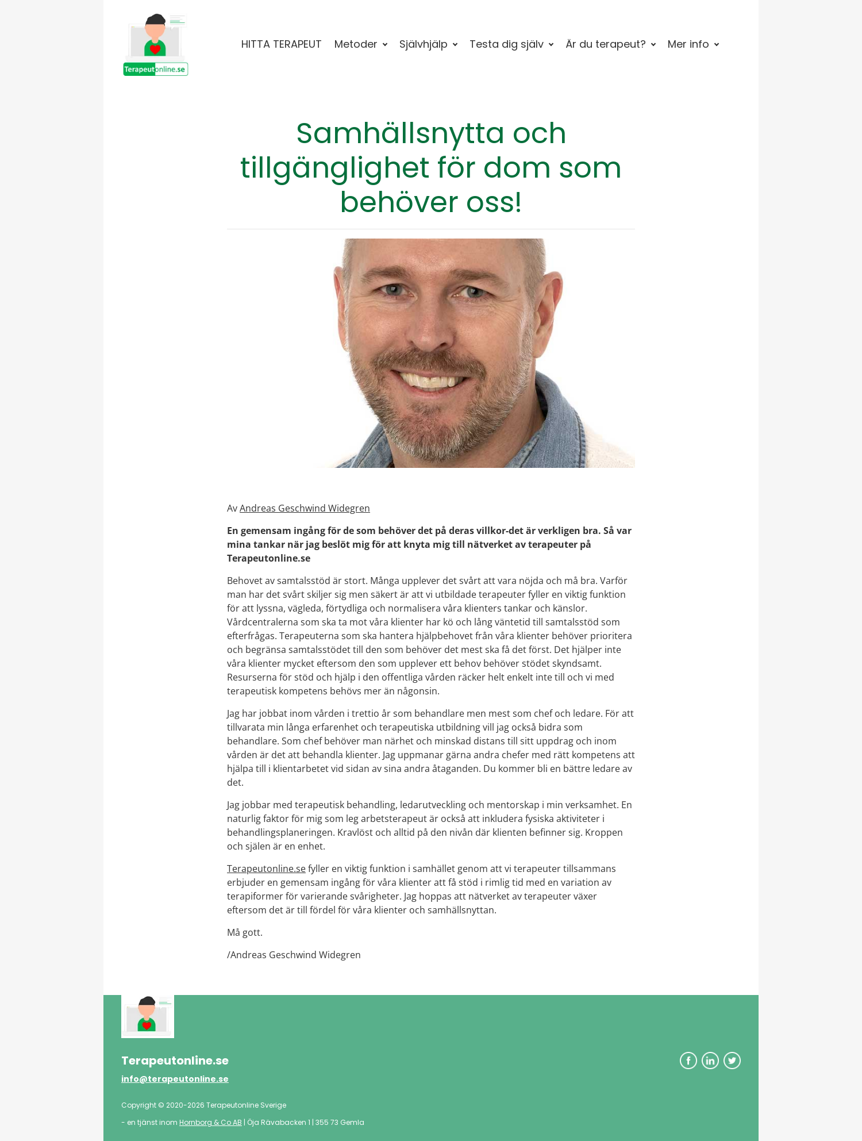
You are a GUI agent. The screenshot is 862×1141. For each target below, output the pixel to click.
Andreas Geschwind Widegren (305, 508)
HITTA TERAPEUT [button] (281, 44)
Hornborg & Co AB (210, 1122)
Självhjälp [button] (423, 44)
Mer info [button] (688, 44)
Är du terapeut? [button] (605, 44)
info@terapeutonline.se (175, 1079)
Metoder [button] (356, 44)
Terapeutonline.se (266, 868)
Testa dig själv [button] (507, 44)
